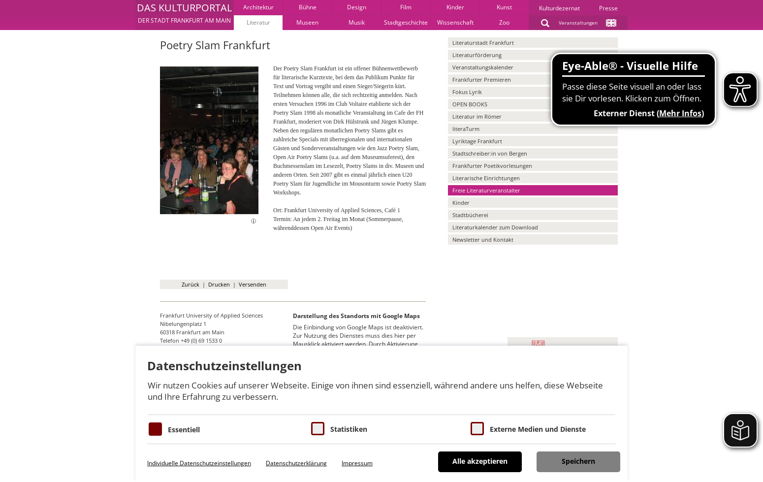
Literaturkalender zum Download (495, 227)
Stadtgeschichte (406, 22)
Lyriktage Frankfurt (477, 141)
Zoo (504, 22)
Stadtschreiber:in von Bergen (489, 153)
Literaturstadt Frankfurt (483, 42)
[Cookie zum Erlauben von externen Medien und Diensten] (477, 428)
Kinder (455, 7)
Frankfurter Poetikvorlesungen (492, 165)
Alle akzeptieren (480, 461)
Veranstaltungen (578, 22)
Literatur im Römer (477, 116)
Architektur (258, 7)
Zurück (190, 284)
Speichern (578, 461)
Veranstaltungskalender (482, 67)
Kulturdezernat (559, 8)
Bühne (308, 7)
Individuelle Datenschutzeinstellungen (199, 463)
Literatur (258, 22)
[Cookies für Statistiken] (317, 428)
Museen (307, 22)
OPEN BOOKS (469, 104)
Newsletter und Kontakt (482, 239)
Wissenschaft (455, 22)
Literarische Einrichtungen (486, 178)
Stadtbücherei (470, 215)
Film (406, 7)
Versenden (252, 284)
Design (356, 7)
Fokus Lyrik (467, 92)
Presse (608, 8)
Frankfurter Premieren (481, 79)
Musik (357, 22)
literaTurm (465, 128)
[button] (184, 15)
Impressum (357, 463)
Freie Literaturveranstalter (486, 190)
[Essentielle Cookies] (155, 429)
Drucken (219, 284)
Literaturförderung (477, 55)
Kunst (504, 7)
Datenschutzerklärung (296, 463)
